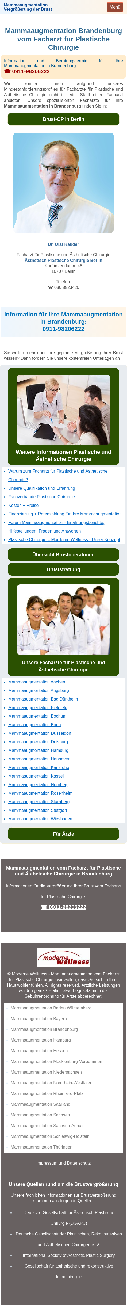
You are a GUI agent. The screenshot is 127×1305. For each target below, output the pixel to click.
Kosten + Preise (23, 505)
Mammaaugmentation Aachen (36, 682)
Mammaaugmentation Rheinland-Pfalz (47, 1093)
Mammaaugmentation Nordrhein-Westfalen (52, 1083)
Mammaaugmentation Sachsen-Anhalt (47, 1125)
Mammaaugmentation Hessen (39, 1050)
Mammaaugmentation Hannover (39, 759)
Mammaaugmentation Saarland (40, 1104)
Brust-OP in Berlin (63, 119)
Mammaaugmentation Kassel (36, 776)
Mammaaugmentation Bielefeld (37, 707)
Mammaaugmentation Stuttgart (37, 810)
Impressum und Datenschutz (63, 1163)
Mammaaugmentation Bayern (39, 1018)
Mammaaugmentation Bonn (34, 724)
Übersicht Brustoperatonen (63, 554)
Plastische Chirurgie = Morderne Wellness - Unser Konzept (64, 539)
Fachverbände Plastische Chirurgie (41, 497)
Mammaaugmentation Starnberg (39, 801)
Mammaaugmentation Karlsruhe (38, 767)
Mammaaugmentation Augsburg (38, 690)
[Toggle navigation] (115, 7)
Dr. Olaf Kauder (63, 244)
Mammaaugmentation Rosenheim (40, 793)
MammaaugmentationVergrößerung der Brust (28, 7)
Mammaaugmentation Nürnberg (38, 784)
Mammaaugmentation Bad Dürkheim (43, 699)
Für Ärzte (63, 834)
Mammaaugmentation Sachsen (40, 1115)
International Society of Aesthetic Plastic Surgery (69, 1255)
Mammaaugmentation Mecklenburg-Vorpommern (57, 1061)
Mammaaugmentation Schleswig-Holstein (50, 1136)
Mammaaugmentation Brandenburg (44, 1029)
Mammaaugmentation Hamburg (38, 750)
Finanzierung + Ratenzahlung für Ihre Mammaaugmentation (65, 514)
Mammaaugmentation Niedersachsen (46, 1072)
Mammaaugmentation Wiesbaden (40, 819)
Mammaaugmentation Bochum (37, 716)
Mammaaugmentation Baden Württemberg (51, 1008)
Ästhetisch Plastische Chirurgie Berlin (63, 260)
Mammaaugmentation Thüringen (41, 1147)
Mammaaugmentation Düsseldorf (39, 733)
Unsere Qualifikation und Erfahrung (41, 488)
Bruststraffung (63, 569)
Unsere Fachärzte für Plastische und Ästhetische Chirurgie (63, 628)
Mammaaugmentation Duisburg (38, 742)
